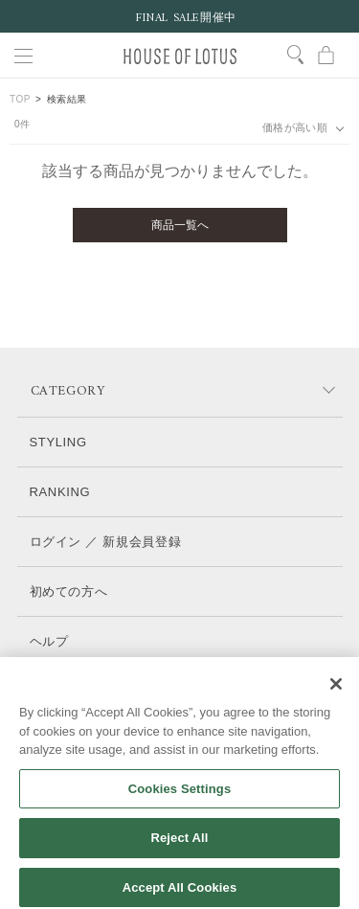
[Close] (336, 694)
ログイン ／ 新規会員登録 (106, 541)
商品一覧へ (180, 225)
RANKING (60, 492)
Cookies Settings (180, 799)
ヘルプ (49, 641)
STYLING (58, 442)
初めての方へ (69, 591)
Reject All (179, 849)
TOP (20, 99)
